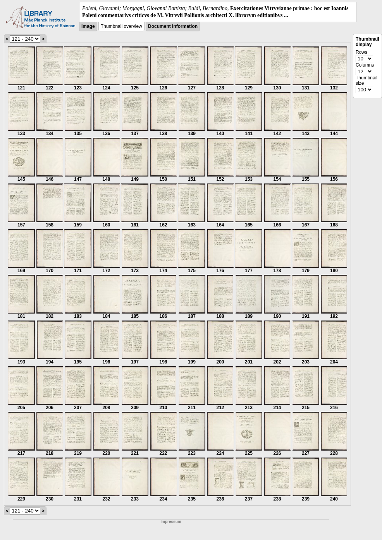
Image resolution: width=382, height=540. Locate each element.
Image (88, 26)
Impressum (170, 521)
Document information (173, 26)
